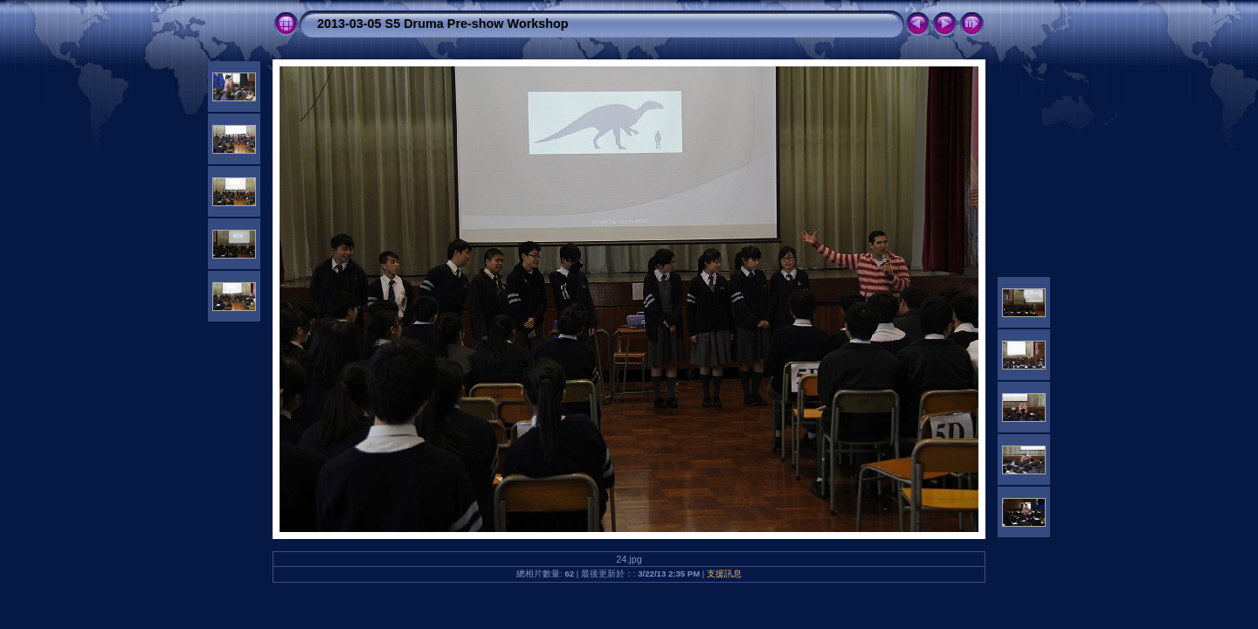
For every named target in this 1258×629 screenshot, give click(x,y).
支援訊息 (724, 573)
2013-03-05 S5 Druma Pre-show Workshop (443, 24)
